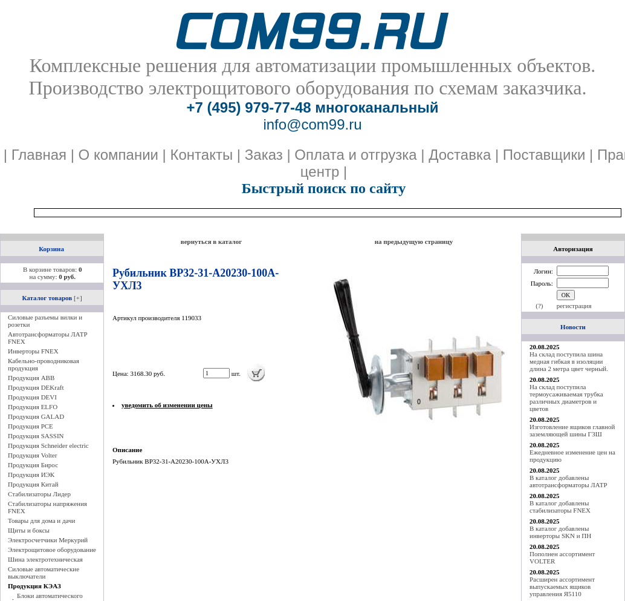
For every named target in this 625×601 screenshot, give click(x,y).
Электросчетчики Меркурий (48, 540)
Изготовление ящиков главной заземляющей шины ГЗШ (572, 430)
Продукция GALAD (36, 416)
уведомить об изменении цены (167, 405)
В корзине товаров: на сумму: (52, 273)
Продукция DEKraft (36, 387)
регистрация (574, 305)
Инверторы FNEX (33, 351)
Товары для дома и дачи (41, 520)
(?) (539, 305)
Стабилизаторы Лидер (39, 494)
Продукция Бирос (33, 464)
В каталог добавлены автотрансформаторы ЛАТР (568, 481)
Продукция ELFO (32, 406)
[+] (78, 297)
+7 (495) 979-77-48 (248, 107)
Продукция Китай (33, 484)
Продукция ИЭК (31, 474)
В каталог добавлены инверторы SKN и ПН (560, 532)
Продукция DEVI (32, 397)
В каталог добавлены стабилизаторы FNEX (560, 506)
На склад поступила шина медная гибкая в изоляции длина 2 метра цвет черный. (568, 361)
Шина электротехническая (45, 559)
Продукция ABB (31, 377)
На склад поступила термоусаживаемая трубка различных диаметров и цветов (566, 397)
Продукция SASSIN (36, 435)
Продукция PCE (30, 426)
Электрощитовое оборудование (52, 549)
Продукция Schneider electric (48, 445)
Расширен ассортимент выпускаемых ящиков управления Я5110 (562, 586)
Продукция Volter (32, 455)
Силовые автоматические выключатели (43, 572)
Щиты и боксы (29, 530)
